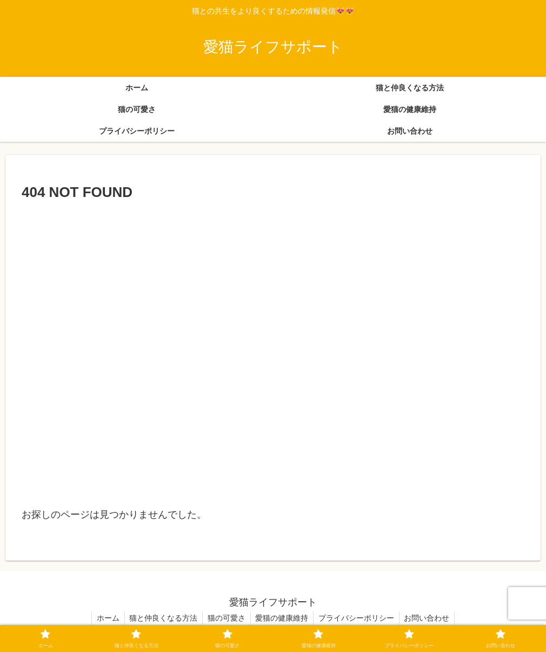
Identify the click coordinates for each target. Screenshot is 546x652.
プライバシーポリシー (358, 618)
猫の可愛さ (226, 618)
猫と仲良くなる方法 (162, 618)
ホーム (105, 618)
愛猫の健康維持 (282, 618)
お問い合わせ (430, 618)
